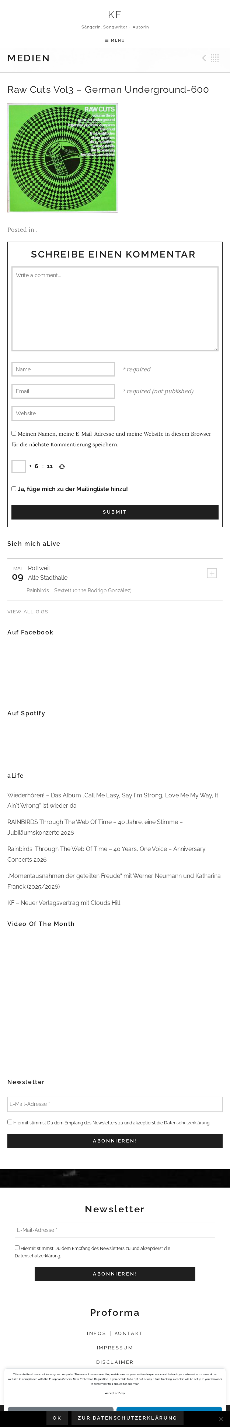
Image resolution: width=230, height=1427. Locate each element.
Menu (118, 40)
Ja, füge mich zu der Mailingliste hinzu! (69, 489)
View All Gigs (27, 611)
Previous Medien (203, 58)
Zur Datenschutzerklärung (127, 1418)
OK (57, 1418)
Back (215, 58)
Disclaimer (115, 1362)
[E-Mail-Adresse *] (115, 1104)
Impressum (115, 1348)
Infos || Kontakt (115, 1333)
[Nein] (220, 1419)
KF (115, 14)
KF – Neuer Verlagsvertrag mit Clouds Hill (63, 902)
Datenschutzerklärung (186, 1122)
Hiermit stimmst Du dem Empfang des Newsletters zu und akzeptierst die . (108, 1122)
